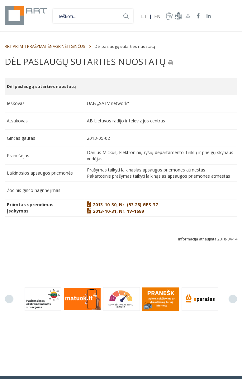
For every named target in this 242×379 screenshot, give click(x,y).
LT (144, 16)
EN (157, 16)
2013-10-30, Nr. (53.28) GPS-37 (122, 205)
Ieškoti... (126, 16)
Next (232, 299)
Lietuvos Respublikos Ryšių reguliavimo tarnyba (26, 15)
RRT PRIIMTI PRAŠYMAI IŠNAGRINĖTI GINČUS (45, 46)
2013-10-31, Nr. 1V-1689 (115, 211)
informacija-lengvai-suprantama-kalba (178, 16)
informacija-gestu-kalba (169, 16)
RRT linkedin (208, 16)
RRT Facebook (198, 16)
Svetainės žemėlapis (188, 16)
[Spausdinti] (171, 63)
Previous (9, 299)
